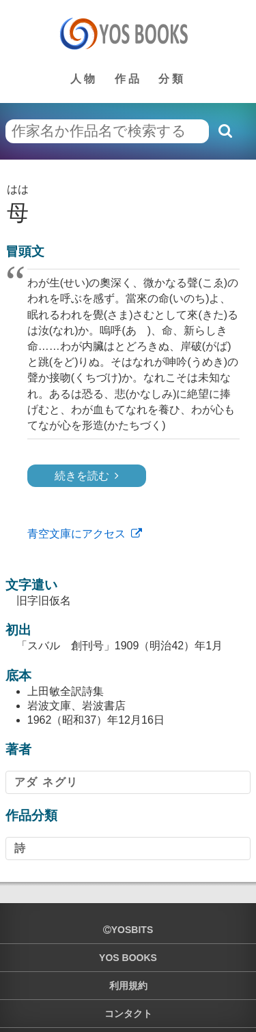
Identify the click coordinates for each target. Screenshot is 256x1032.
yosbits (128, 929)
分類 (172, 79)
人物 (84, 79)
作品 (128, 79)
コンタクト (128, 1013)
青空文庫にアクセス (76, 534)
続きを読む (82, 476)
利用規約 (128, 985)
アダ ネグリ (46, 782)
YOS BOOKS (128, 957)
